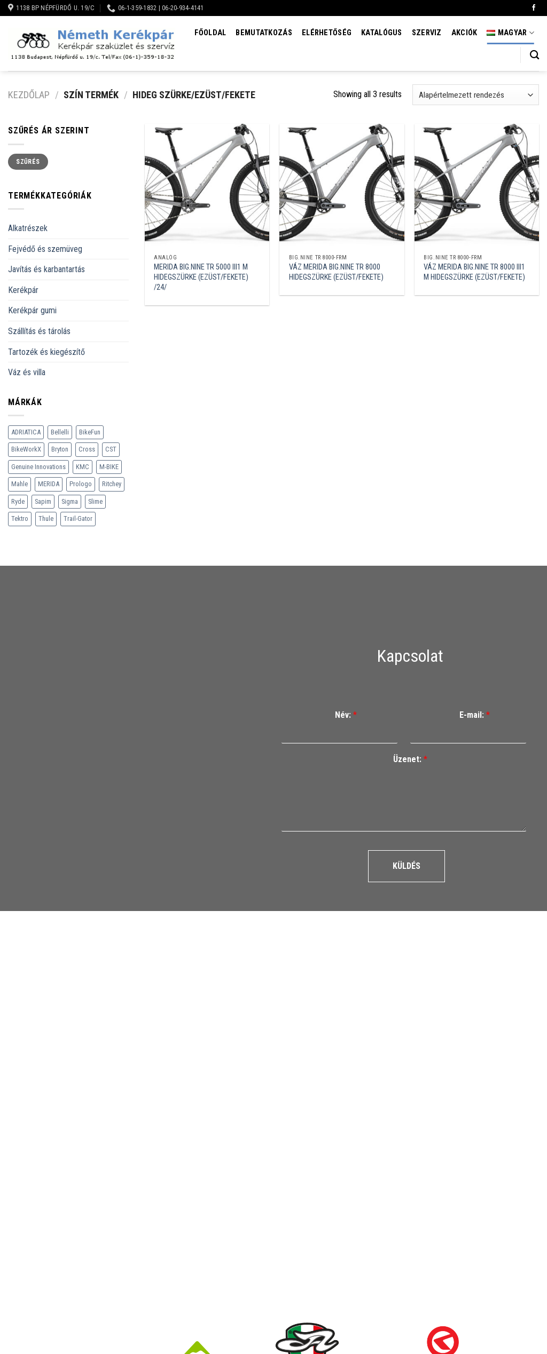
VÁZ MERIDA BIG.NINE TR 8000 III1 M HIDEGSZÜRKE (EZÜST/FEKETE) (474, 272)
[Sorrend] (475, 94)
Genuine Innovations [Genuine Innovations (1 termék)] (38, 467)
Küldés (406, 866)
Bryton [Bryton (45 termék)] (59, 449)
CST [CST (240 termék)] (110, 449)
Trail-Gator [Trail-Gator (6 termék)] (78, 518)
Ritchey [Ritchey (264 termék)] (111, 484)
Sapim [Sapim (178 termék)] (43, 501)
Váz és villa (26, 372)
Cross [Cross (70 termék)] (87, 449)
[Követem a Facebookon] (533, 8)
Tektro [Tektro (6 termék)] (19, 518)
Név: (346, 715)
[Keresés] (534, 55)
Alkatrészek (28, 228)
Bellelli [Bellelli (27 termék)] (60, 432)
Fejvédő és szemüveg (45, 249)
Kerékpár (23, 290)
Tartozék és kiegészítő (46, 352)
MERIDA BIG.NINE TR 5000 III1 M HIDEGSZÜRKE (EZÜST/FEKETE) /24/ (201, 277)
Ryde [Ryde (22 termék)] (18, 501)
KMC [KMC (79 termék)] (82, 467)
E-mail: (474, 715)
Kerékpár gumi (32, 310)
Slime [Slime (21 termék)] (95, 501)
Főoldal (210, 32)
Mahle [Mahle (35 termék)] (19, 484)
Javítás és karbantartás (46, 269)
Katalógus (381, 32)
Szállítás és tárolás (39, 331)
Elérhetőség (326, 32)
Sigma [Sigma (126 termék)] (69, 501)
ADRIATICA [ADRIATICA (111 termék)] (26, 432)
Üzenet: (410, 759)
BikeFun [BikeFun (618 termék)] (89, 432)
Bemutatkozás (264, 32)
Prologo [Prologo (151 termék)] (80, 484)
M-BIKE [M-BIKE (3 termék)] (109, 467)
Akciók (464, 32)
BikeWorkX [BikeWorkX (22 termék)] (26, 449)
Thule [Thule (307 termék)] (45, 518)
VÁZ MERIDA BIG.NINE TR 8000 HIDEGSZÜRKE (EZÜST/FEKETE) (336, 272)
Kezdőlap (29, 94)
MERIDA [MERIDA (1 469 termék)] (48, 484)
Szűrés (28, 161)
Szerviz (427, 32)
